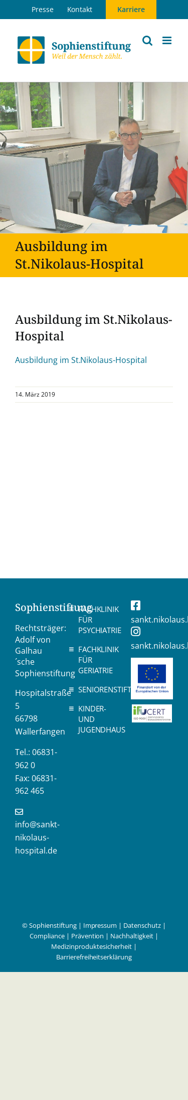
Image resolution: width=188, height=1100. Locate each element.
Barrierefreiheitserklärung (94, 956)
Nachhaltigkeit (131, 935)
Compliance (47, 935)
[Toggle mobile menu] (167, 40)
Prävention (87, 935)
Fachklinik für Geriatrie (96, 659)
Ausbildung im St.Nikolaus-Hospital (81, 359)
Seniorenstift (96, 689)
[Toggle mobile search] (147, 40)
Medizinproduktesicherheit (91, 946)
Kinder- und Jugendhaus (96, 719)
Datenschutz (142, 925)
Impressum (100, 925)
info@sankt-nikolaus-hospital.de (37, 837)
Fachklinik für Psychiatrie (96, 619)
